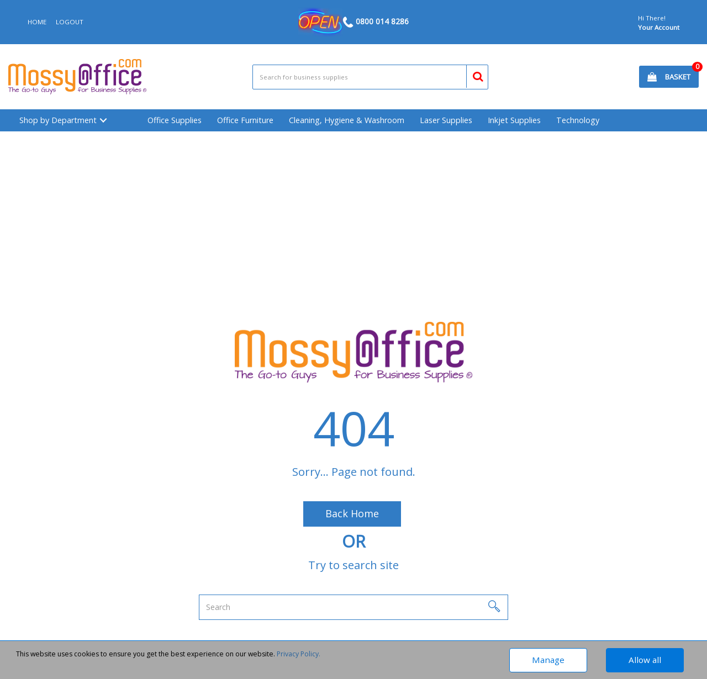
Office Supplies (174, 120)
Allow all (645, 659)
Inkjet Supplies (514, 120)
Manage (548, 659)
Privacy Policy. (298, 654)
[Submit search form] (473, 75)
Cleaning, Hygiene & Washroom (346, 120)
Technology (577, 120)
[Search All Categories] (370, 77)
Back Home (352, 513)
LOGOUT (69, 22)
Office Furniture (245, 120)
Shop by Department (58, 120)
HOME (37, 22)
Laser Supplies (446, 120)
